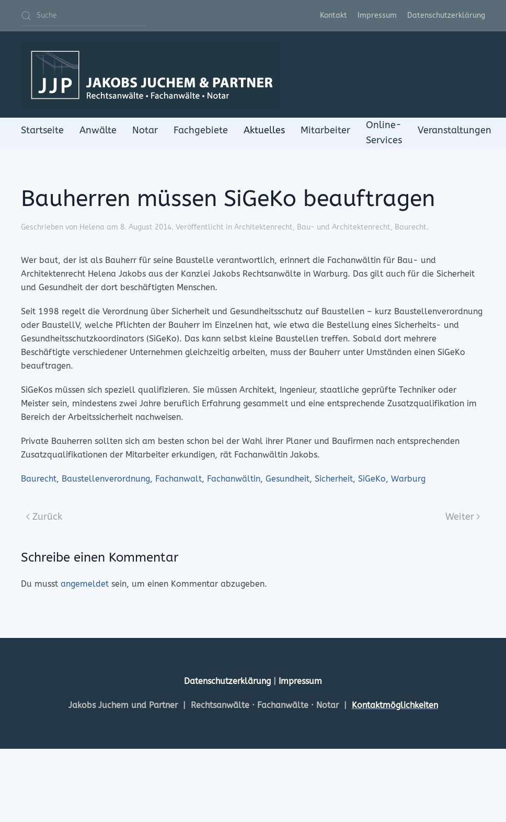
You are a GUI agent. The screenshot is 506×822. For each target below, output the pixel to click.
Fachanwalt (178, 479)
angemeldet (85, 584)
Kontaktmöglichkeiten (395, 705)
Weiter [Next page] (462, 516)
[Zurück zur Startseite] (151, 74)
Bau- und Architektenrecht (343, 227)
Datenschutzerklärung (446, 15)
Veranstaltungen (454, 130)
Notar (145, 130)
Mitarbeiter (325, 130)
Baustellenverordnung (106, 479)
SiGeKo (372, 479)
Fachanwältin (233, 479)
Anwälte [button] (98, 130)
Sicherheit (334, 479)
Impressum (377, 15)
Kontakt (333, 15)
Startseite (42, 130)
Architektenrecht (263, 227)
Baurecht (411, 227)
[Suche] (83, 15)
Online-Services (384, 132)
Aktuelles (264, 130)
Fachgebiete (201, 130)
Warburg (408, 479)
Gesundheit (287, 479)
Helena (92, 227)
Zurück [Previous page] (44, 516)
